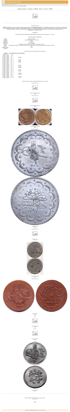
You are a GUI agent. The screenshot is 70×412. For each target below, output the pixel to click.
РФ (15, 4)
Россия (10, 4)
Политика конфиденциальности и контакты (35, 410)
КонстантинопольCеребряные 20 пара (35, 259)
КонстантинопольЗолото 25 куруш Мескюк (35, 118)
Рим (3, 4)
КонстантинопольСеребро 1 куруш (35, 234)
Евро (7, 4)
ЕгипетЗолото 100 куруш (35, 321)
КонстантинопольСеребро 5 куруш (35, 178)
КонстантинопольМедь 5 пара (35, 296)
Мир (5, 4)
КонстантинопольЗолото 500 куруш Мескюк (35, 88)
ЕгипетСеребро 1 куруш (35, 366)
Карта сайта (35, 398)
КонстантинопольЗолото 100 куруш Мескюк (35, 101)
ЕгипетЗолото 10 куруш (35, 334)
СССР (13, 4)
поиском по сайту (41, 397)
